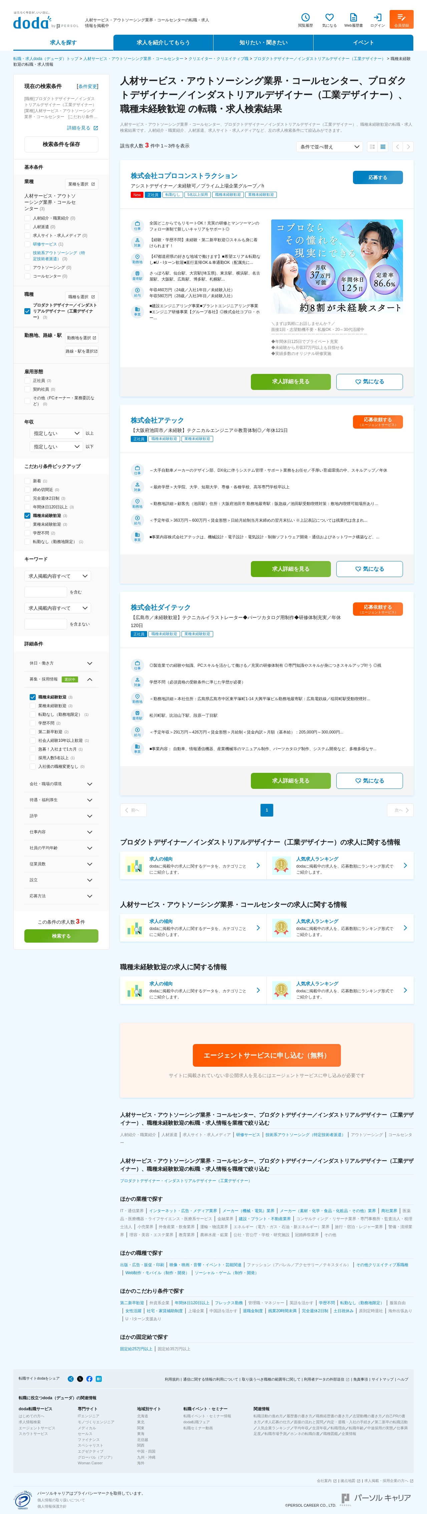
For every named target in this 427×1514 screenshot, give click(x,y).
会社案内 (324, 1481)
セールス (85, 1434)
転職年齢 (356, 1428)
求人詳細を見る (291, 381)
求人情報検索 (30, 1422)
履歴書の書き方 (299, 1416)
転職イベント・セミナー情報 (207, 1416)
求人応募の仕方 (277, 1422)
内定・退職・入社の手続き (349, 1422)
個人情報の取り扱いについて (61, 1500)
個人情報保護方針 (52, 1506)
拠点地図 (348, 1481)
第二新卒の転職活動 (391, 1422)
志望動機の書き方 (367, 1416)
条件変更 (87, 86)
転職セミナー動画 (198, 1428)
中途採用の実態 (380, 1428)
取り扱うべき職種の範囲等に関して (271, 1379)
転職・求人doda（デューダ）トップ (45, 58)
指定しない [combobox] (45, 433)
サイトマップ (383, 1379)
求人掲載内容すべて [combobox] (50, 576)
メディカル (87, 1428)
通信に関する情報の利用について (210, 1379)
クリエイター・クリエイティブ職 (218, 58)
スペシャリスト (90, 1445)
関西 (140, 1445)
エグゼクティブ (90, 1451)
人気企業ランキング (273, 1428)
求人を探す (63, 42)
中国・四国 (146, 1451)
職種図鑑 (330, 1434)
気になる (369, 382)
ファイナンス (89, 1440)
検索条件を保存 (61, 144)
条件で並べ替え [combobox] (317, 146)
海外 (140, 1463)
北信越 (142, 1440)
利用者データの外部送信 (324, 1379)
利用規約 (172, 1379)
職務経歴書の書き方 (332, 1416)
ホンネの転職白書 (305, 1434)
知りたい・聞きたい (264, 42)
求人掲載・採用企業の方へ (386, 1481)
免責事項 (360, 1379)
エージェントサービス (37, 1428)
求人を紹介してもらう (163, 42)
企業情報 (349, 1434)
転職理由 (338, 1428)
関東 (140, 1428)
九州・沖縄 (146, 1457)
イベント (363, 42)
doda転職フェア (196, 1422)
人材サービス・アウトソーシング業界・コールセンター (133, 58)
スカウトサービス (33, 1434)
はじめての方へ (31, 1416)
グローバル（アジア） (96, 1457)
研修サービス (45, 244)
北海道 (142, 1416)
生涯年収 (319, 1428)
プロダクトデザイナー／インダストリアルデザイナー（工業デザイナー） (320, 58)
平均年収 (301, 1428)
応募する (378, 177)
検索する (61, 936)
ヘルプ (402, 1379)
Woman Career (90, 1463)
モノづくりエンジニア (96, 1422)
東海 (140, 1434)
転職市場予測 (276, 1434)
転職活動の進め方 (268, 1416)
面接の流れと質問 (308, 1422)
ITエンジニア (88, 1416)
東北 (140, 1422)
